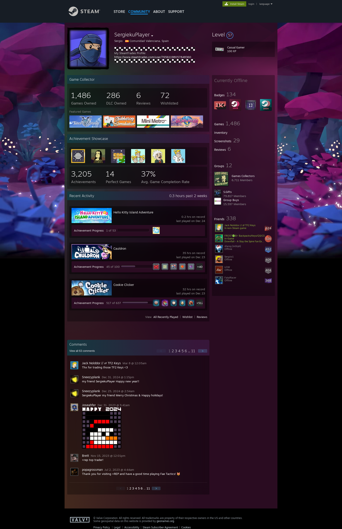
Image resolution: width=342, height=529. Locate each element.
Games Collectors (243, 176)
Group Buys (231, 200)
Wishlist (187, 317)
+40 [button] (200, 266)
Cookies (186, 527)
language (264, 3)
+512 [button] (200, 303)
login (251, 3)
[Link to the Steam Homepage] (87, 15)
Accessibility (131, 527)
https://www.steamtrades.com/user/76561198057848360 (152, 57)
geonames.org (165, 521)
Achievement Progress (89, 230)
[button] (243, 34)
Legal (117, 527)
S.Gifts (227, 192)
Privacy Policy (101, 527)
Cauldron (119, 248)
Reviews (202, 317)
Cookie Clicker (123, 285)
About (159, 11)
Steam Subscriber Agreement (160, 527)
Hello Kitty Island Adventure (133, 212)
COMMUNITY (139, 11)
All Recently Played (165, 317)
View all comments (82, 350)
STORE (119, 11)
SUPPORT (176, 11)
